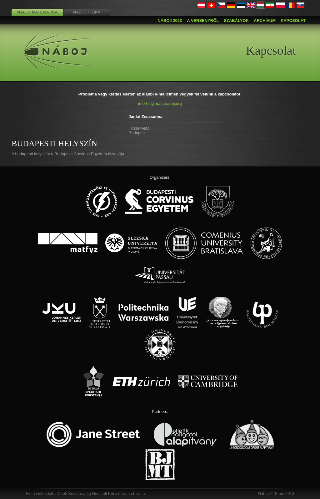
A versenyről (203, 20)
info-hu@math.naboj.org (160, 103)
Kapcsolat (293, 20)
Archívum (265, 20)
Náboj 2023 (170, 20)
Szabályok (236, 20)
